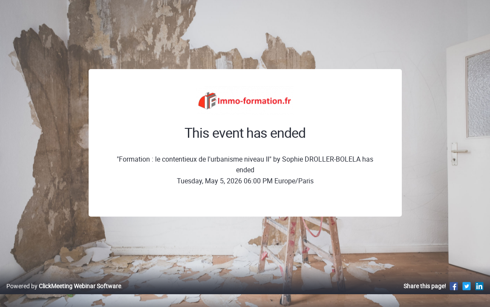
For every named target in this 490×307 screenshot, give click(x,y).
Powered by (63, 295)
